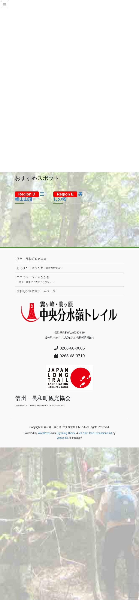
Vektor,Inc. (63, 437)
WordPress (44, 433)
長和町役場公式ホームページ (35, 291)
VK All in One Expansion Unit (95, 433)
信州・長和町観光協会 (31, 259)
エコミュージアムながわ (35, 279)
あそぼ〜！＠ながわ (39, 268)
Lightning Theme (66, 433)
